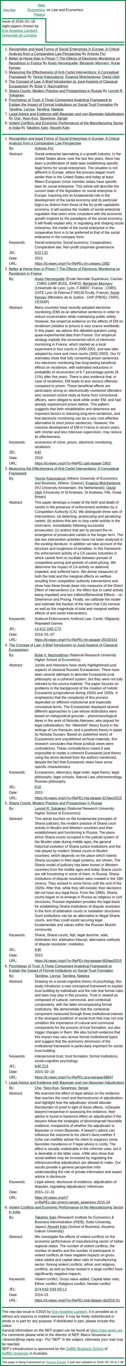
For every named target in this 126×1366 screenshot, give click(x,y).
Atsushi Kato (60, 128)
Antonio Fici (96, 54)
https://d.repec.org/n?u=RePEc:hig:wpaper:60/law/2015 (78, 961)
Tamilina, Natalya (49, 109)
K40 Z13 (41, 1066)
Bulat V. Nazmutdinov (51, 86)
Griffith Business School (85, 1349)
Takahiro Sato (37, 128)
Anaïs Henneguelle (63, 63)
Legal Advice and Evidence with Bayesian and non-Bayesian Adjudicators (66, 114)
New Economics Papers (36, 9)
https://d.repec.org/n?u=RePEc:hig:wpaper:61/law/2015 (78, 798)
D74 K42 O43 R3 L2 (51, 1289)
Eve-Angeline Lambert (19, 31)
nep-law (9, 10)
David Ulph (111, 77)
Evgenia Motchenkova (83, 77)
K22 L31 (41, 253)
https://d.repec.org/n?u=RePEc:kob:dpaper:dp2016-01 (77, 1300)
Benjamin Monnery (94, 63)
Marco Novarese (94, 1335)
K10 (38, 787)
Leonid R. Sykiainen (50, 808)
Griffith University (15, 1353)
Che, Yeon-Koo (26, 118)
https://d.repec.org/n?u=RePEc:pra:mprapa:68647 (74, 1077)
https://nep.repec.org (106, 1330)
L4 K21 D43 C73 (48, 629)
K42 (38, 452)
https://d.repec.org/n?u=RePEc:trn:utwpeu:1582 (72, 263)
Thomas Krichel (55, 1362)
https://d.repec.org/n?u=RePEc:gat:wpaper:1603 (73, 463)
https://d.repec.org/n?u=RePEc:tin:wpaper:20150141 (76, 640)
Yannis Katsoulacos (48, 77)
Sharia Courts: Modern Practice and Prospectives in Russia (55, 91)
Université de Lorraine (19, 35)
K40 (38, 950)
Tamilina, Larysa (22, 109)
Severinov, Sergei (54, 118)
